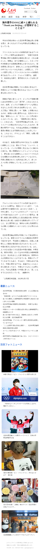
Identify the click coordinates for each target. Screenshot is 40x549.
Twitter (33, 8)
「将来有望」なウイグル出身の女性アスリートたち (20, 296)
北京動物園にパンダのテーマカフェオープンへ (19, 535)
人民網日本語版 (5, 33)
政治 (3, 17)
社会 (18, 17)
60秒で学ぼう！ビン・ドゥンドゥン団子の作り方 (19, 374)
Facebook (27, 8)
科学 (25, 17)
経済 (10, 17)
